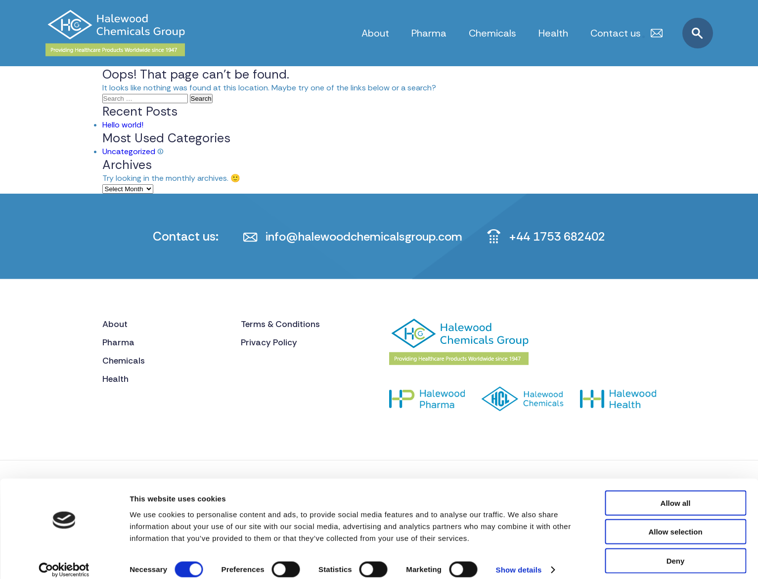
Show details (519, 559)
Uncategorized (128, 151)
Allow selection (675, 521)
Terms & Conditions (282, 325)
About (375, 33)
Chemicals (492, 33)
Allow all (676, 492)
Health (553, 33)
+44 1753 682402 (563, 236)
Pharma (428, 33)
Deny (676, 550)
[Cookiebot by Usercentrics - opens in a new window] (64, 559)
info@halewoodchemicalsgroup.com (361, 236)
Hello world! (122, 125)
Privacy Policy (270, 344)
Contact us (615, 33)
